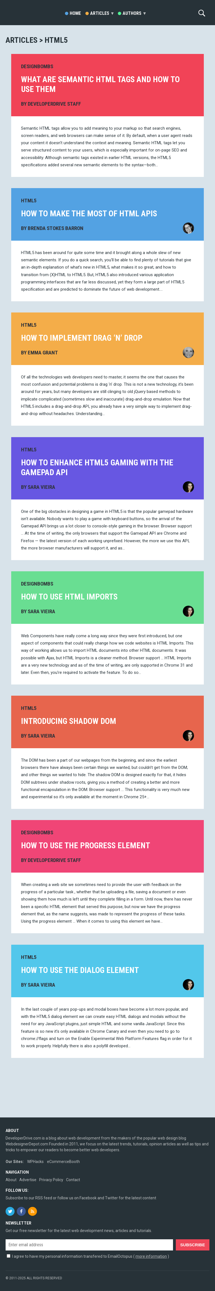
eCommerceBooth (63, 1161)
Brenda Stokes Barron (55, 228)
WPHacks (35, 1161)
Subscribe (192, 1244)
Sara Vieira (41, 487)
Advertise (27, 1180)
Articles (101, 13)
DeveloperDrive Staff (54, 104)
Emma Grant (43, 352)
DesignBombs (37, 66)
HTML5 (29, 200)
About (11, 1180)
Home (75, 13)
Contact (73, 1180)
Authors (134, 13)
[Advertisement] (107, 1092)
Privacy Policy (51, 1180)
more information (151, 1256)
